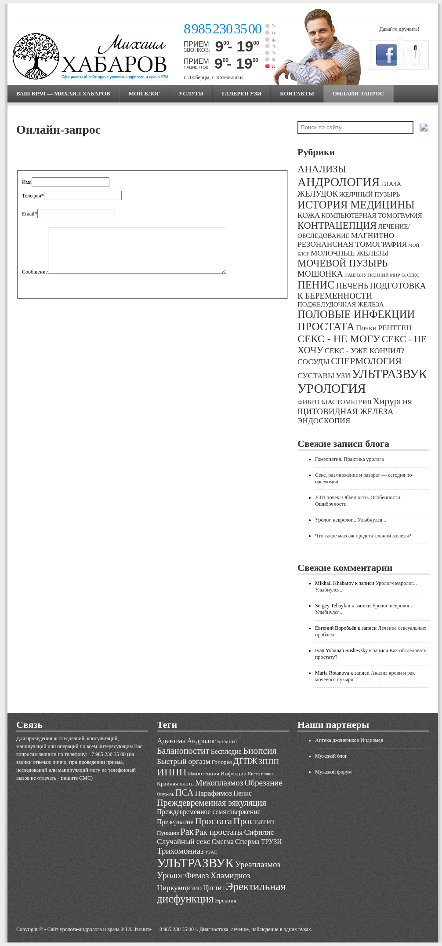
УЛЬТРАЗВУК (389, 374)
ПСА (184, 792)
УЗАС (211, 852)
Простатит (254, 821)
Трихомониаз (180, 850)
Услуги (191, 93)
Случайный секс (183, 841)
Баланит (227, 741)
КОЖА (308, 215)
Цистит (214, 887)
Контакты (297, 93)
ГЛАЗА (391, 183)
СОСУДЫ (313, 362)
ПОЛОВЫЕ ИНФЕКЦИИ (356, 314)
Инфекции (233, 773)
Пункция (168, 832)
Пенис (242, 793)
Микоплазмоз (219, 782)
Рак (186, 831)
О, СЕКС (410, 275)
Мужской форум (333, 772)
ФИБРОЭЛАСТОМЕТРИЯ (334, 401)
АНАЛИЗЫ (321, 169)
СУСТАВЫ (315, 376)
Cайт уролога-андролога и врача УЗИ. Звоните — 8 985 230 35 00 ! (122, 929)
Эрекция (225, 900)
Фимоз (197, 875)
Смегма (222, 841)
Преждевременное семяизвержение (209, 811)
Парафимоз (213, 793)
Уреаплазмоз (257, 864)
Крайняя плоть (175, 783)
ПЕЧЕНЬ (352, 285)
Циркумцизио (179, 887)
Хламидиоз (230, 875)
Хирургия (392, 401)
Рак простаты (219, 831)
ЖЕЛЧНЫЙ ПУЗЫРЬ (369, 194)
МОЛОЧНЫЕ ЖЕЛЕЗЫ (349, 253)
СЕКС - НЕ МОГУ (338, 338)
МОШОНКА (320, 273)
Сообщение (35, 272)
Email (29, 214)
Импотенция (203, 773)
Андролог (201, 741)
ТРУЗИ (271, 841)
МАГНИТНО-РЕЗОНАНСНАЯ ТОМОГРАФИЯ (352, 239)
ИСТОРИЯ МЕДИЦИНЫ (356, 205)
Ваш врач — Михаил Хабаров (63, 93)
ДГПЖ (245, 761)
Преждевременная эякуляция (211, 802)
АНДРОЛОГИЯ (338, 182)
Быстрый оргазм (183, 761)
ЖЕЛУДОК (317, 193)
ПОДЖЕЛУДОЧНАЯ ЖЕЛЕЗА (340, 304)
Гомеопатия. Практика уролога (349, 459)
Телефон (33, 196)
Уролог (170, 875)
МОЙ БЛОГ (144, 93)
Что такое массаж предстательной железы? (363, 536)
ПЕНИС (316, 285)
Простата (213, 821)
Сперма (247, 841)
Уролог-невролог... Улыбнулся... (350, 520)
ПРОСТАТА (326, 326)
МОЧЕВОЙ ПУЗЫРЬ (342, 263)
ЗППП (269, 761)
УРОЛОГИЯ (331, 388)
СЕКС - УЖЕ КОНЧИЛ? (365, 351)
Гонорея (222, 762)
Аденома (171, 740)
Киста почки (260, 773)
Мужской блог (331, 756)
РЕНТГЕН (395, 328)
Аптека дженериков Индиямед (349, 740)
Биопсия (260, 750)
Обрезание (263, 782)
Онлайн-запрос (358, 93)
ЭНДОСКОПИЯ (323, 420)
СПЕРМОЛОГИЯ (366, 361)
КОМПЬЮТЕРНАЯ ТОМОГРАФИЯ (371, 215)
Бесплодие (226, 751)
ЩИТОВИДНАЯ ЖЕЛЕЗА (345, 411)
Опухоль (165, 794)
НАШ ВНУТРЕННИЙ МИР (372, 275)
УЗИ (343, 376)
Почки (366, 328)
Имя (27, 182)
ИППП (172, 772)
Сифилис (259, 832)
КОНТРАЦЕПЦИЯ (337, 225)
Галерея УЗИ (241, 93)
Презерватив (175, 821)
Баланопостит (183, 751)
